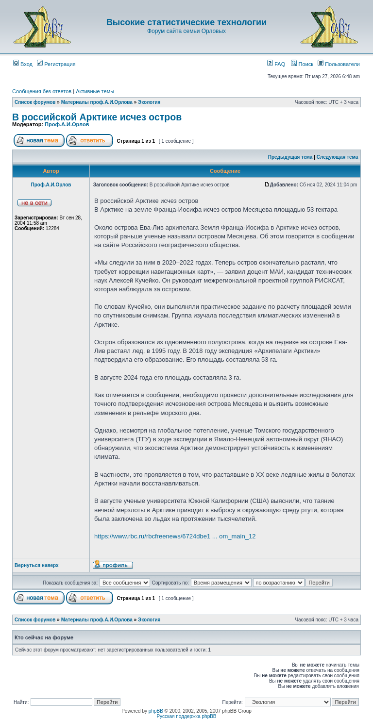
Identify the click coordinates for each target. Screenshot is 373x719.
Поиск (302, 64)
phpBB (156, 711)
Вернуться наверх (37, 565)
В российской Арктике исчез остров (97, 117)
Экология (149, 102)
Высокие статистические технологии (186, 22)
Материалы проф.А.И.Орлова (97, 102)
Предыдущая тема (290, 157)
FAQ (276, 64)
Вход (23, 64)
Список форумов (35, 102)
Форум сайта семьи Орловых (186, 31)
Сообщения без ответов (41, 91)
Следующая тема (337, 157)
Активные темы (95, 91)
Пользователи (339, 64)
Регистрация (56, 64)
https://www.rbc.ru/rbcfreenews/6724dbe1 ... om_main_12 (174, 536)
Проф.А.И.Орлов (67, 124)
